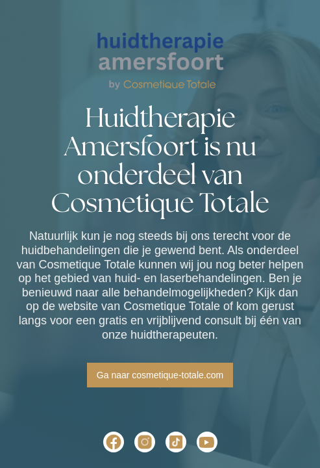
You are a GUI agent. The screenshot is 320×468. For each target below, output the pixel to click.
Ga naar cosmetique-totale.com (160, 375)
